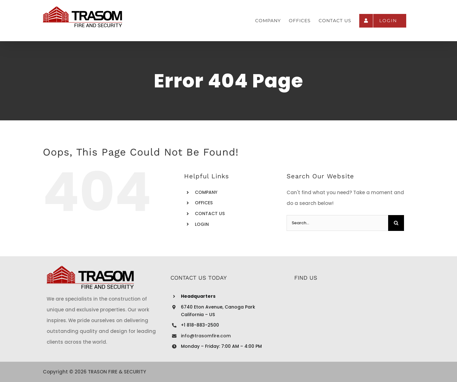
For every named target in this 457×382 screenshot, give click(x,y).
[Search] (396, 223)
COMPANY (206, 192)
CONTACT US (210, 213)
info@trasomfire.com (206, 336)
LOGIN (202, 224)
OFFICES (204, 203)
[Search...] (337, 223)
